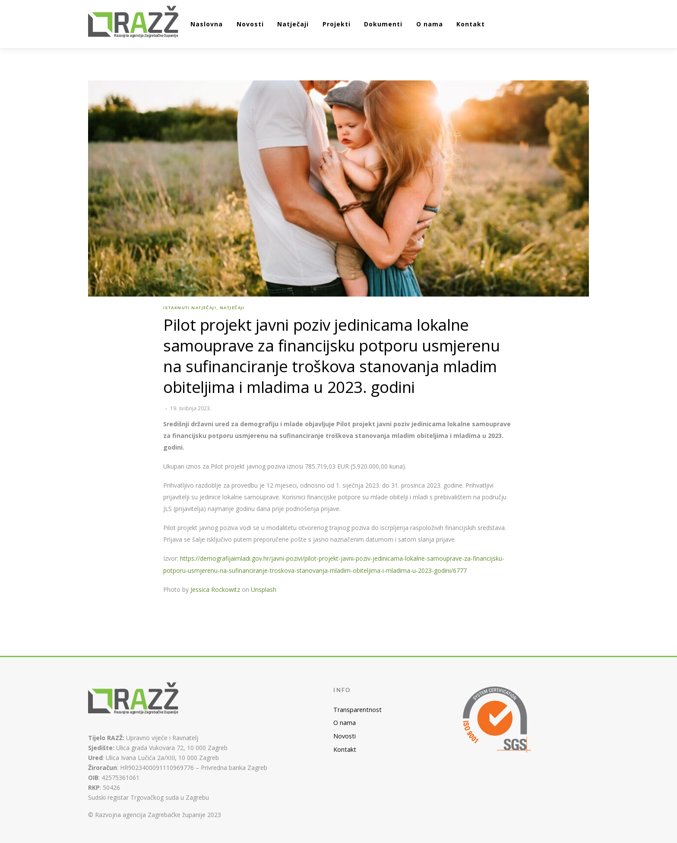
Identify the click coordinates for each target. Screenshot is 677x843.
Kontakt (470, 24)
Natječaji (293, 24)
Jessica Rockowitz (215, 589)
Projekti (337, 24)
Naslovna (206, 24)
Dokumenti (383, 24)
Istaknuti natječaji (189, 307)
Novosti (250, 24)
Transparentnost (357, 710)
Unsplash (263, 589)
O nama (429, 24)
